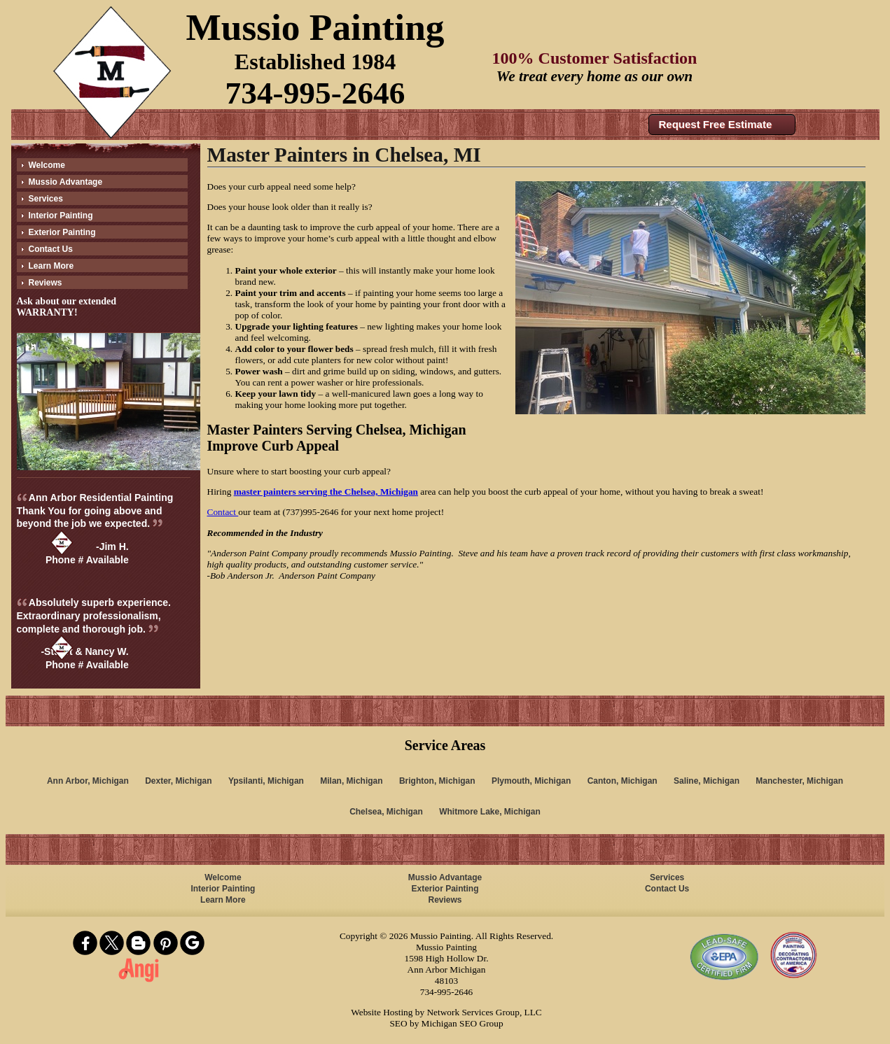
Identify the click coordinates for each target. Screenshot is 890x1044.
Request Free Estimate (715, 124)
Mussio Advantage (66, 182)
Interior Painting (61, 215)
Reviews (45, 283)
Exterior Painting (62, 232)
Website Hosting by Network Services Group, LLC (446, 1012)
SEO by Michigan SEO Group (446, 1023)
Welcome (47, 165)
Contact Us (51, 249)
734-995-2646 (315, 93)
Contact (223, 512)
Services (46, 199)
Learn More (51, 266)
